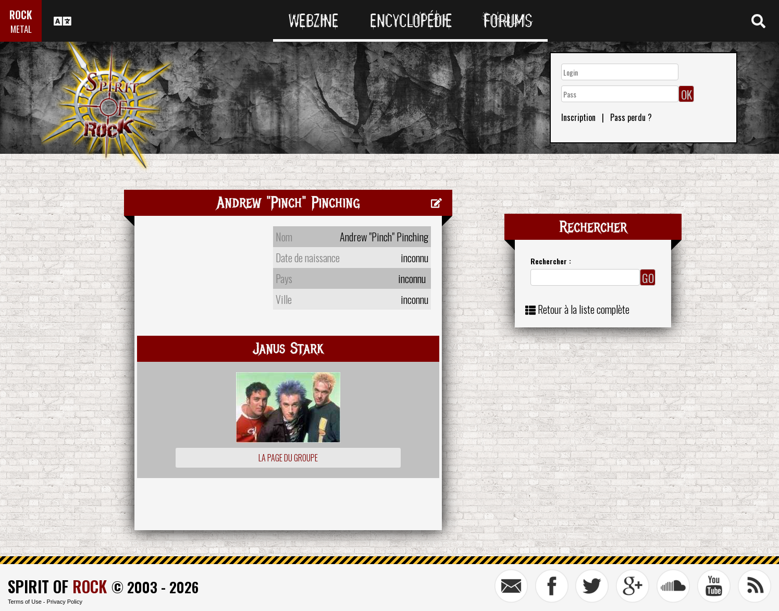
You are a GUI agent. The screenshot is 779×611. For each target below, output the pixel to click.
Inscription (578, 117)
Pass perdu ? (631, 117)
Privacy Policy (64, 601)
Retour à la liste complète (583, 309)
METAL (21, 28)
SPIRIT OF (57, 586)
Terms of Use (25, 601)
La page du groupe (288, 457)
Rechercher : (550, 260)
